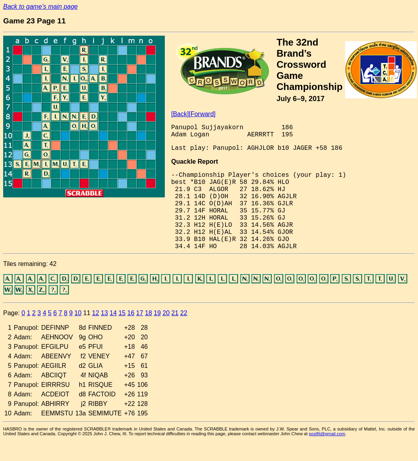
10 (78, 313)
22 (183, 313)
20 (166, 313)
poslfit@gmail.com (327, 433)
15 (122, 313)
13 (104, 313)
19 (157, 313)
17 (139, 313)
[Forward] (202, 114)
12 (95, 313)
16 (130, 313)
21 (175, 313)
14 (113, 313)
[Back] (180, 114)
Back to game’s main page (40, 6)
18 (148, 313)
